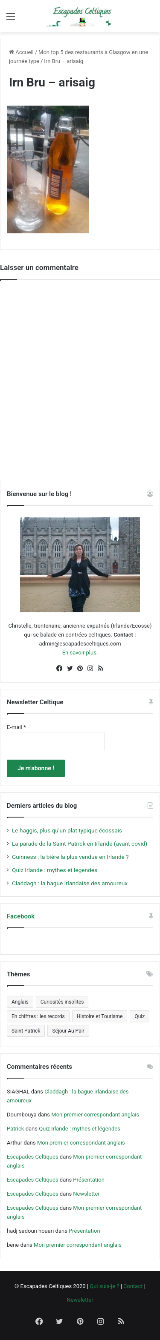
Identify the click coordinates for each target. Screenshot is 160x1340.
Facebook (21, 916)
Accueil (21, 52)
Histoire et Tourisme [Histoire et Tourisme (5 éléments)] (100, 1016)
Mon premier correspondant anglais (95, 1114)
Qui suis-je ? (104, 1286)
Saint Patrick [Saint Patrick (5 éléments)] (26, 1031)
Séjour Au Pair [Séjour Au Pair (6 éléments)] (68, 1031)
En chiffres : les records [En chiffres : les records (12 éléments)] (38, 1016)
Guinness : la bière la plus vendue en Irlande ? (70, 856)
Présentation (89, 1179)
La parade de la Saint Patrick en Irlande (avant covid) (79, 843)
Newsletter (86, 1194)
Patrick (15, 1128)
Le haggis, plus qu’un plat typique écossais (67, 830)
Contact (133, 1286)
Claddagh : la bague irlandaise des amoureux (70, 883)
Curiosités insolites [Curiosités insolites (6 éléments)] (62, 1002)
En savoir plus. (80, 652)
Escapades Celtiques (32, 1156)
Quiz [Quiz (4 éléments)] (139, 1016)
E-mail (16, 727)
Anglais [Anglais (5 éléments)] (20, 1002)
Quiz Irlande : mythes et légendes (54, 870)
